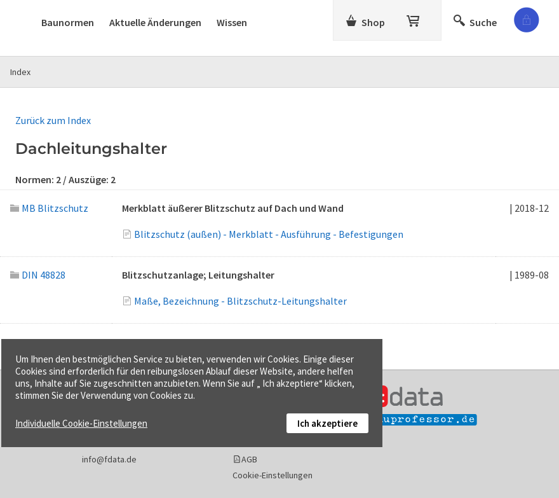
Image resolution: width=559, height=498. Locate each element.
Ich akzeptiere (327, 423)
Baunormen (67, 22)
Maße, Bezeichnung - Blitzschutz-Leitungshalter (240, 300)
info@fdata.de (109, 459)
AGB (249, 459)
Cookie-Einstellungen (272, 475)
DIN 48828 (37, 274)
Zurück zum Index (53, 120)
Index (20, 72)
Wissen (232, 22)
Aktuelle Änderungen (155, 22)
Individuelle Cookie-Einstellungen (81, 423)
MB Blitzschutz (49, 208)
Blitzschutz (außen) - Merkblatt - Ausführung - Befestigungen (268, 234)
